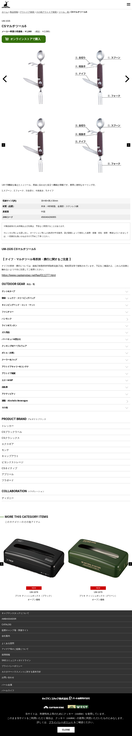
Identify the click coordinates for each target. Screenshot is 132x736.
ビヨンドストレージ (12, 462)
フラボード (8, 480)
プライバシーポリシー (12, 666)
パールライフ (8, 690)
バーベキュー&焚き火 (11, 339)
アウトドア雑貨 (8, 373)
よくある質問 (8, 643)
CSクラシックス (11, 438)
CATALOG (6, 624)
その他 (5, 407)
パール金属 (7, 685)
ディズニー (8, 498)
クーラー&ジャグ (9, 359)
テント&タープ (8, 291)
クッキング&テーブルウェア (14, 346)
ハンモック (7, 318)
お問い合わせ (8, 677)
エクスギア (8, 444)
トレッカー (8, 425)
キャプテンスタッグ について (15, 613)
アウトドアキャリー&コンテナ (15, 366)
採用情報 (6, 655)
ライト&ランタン (9, 325)
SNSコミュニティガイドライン (16, 660)
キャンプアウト (10, 456)
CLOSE (66, 729)
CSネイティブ (9, 468)
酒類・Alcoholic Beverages (15, 400)
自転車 (5, 387)
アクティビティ (8, 393)
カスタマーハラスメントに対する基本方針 (21, 672)
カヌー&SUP (7, 380)
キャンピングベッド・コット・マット (18, 305)
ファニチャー (7, 311)
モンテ (5, 450)
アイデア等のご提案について (15, 649)
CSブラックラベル (12, 432)
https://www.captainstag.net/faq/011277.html (29, 275)
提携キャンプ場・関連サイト (15, 630)
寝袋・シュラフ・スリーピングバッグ (18, 298)
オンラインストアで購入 (25, 39)
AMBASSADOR (9, 619)
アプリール (8, 474)
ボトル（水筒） (8, 352)
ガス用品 (6, 332)
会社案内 (6, 636)
